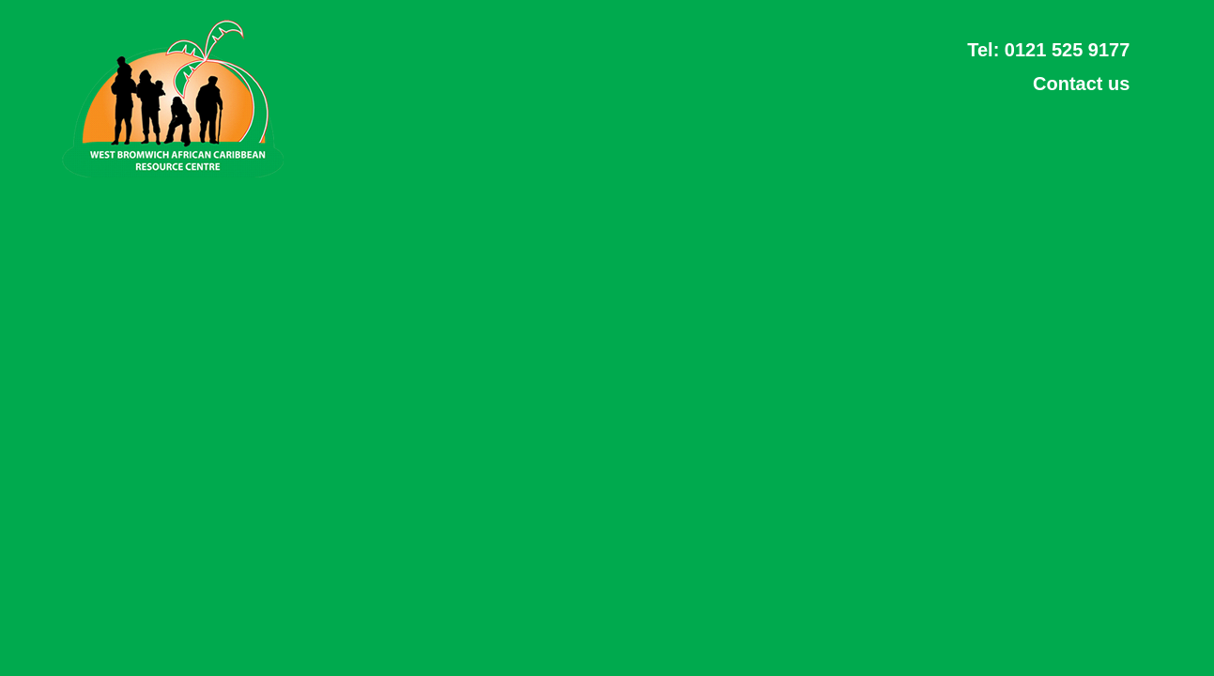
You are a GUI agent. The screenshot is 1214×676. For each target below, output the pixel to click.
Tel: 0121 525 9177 (1048, 49)
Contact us (1081, 83)
